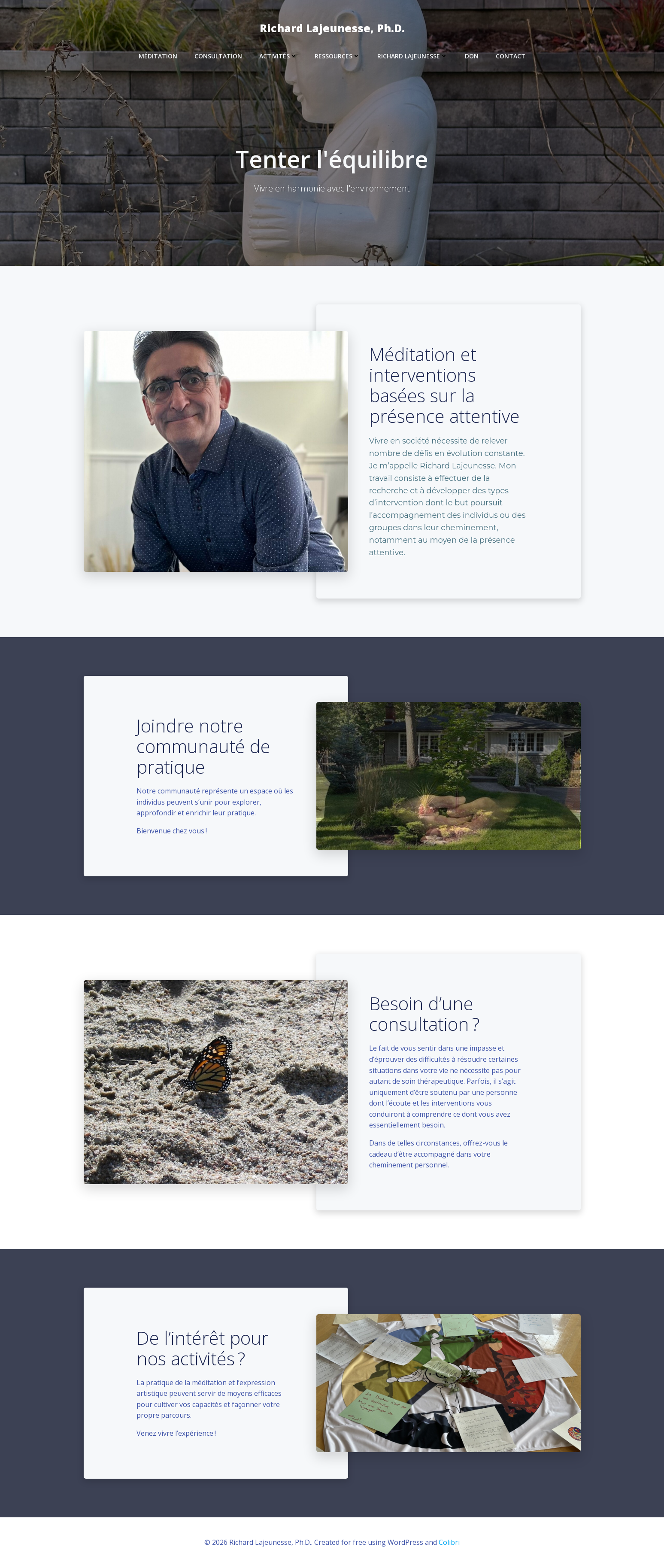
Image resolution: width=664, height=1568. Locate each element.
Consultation (218, 56)
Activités (278, 56)
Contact (510, 56)
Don (472, 56)
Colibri (449, 1542)
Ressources (337, 56)
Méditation (158, 56)
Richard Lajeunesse (412, 56)
